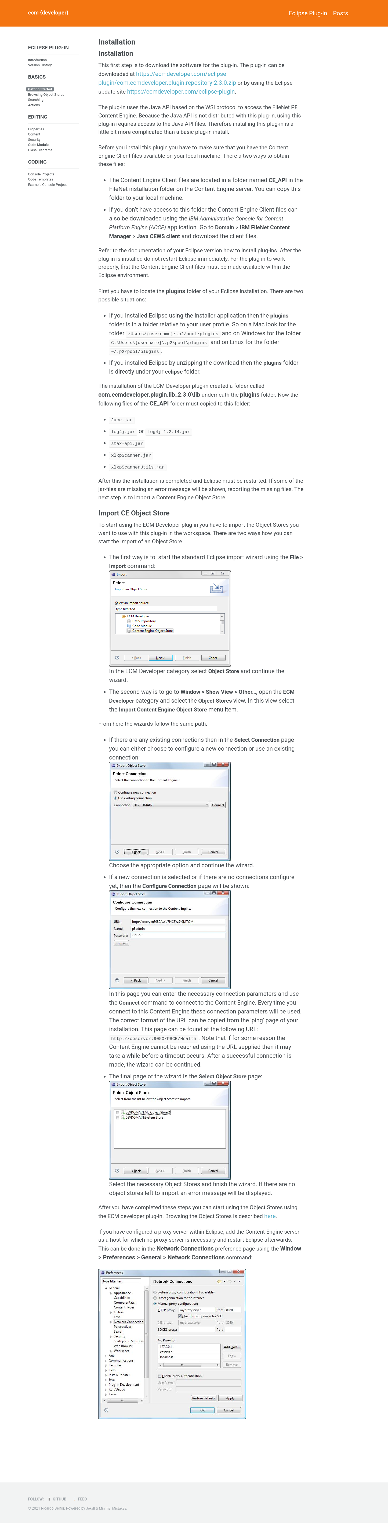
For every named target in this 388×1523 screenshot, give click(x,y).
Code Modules (39, 147)
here (104, 1243)
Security (34, 142)
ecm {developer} (49, 13)
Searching (36, 101)
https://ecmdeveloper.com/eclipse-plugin (183, 93)
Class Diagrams (40, 152)
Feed (81, 1499)
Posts (340, 13)
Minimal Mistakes (114, 1508)
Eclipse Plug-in (302, 13)
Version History (40, 66)
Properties (36, 131)
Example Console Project (47, 188)
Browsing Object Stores (46, 96)
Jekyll (90, 1508)
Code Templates (40, 182)
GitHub (58, 1499)
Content (34, 137)
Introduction (37, 60)
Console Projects (41, 177)
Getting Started (40, 91)
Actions (34, 106)
